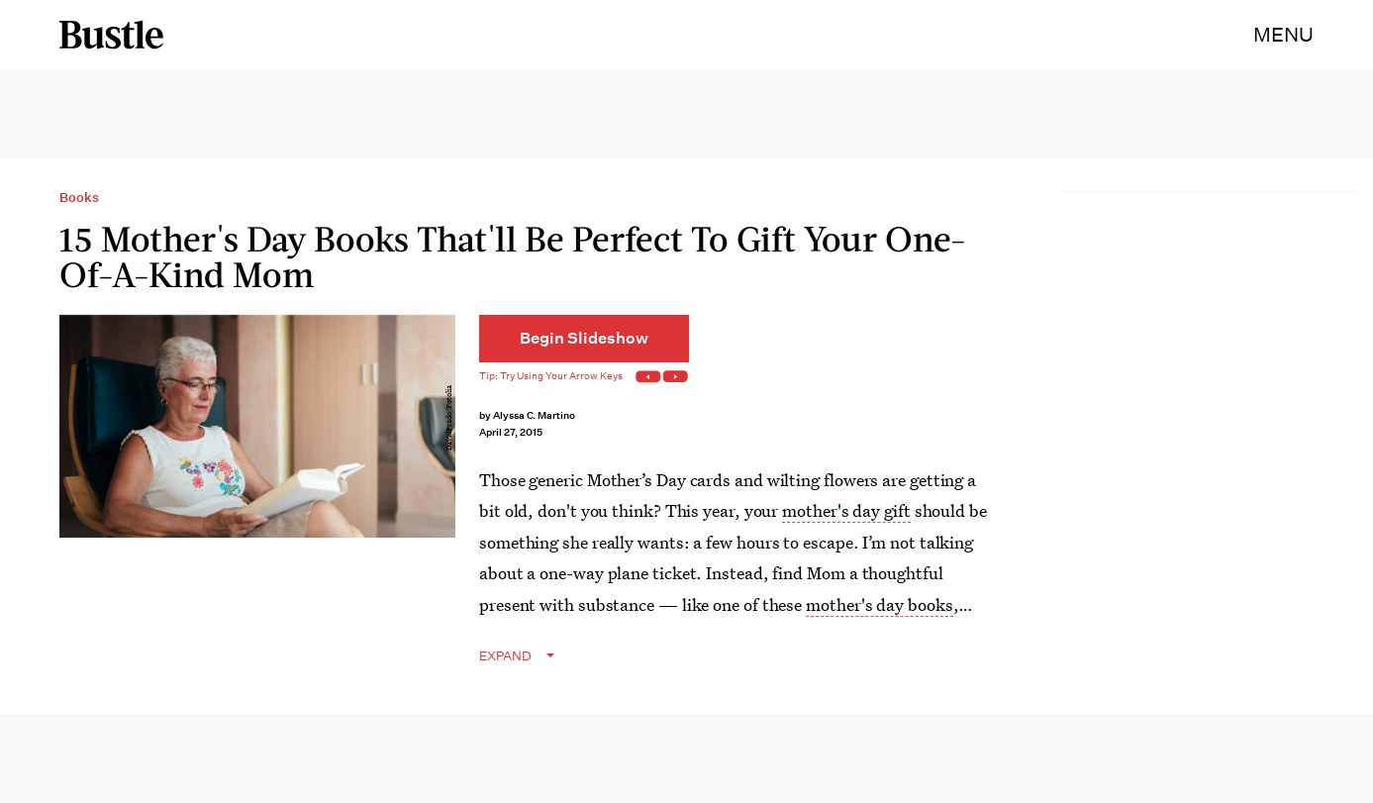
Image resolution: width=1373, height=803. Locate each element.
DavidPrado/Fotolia (448, 418)
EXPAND (505, 656)
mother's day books (879, 604)
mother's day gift (846, 510)
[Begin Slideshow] (584, 338)
